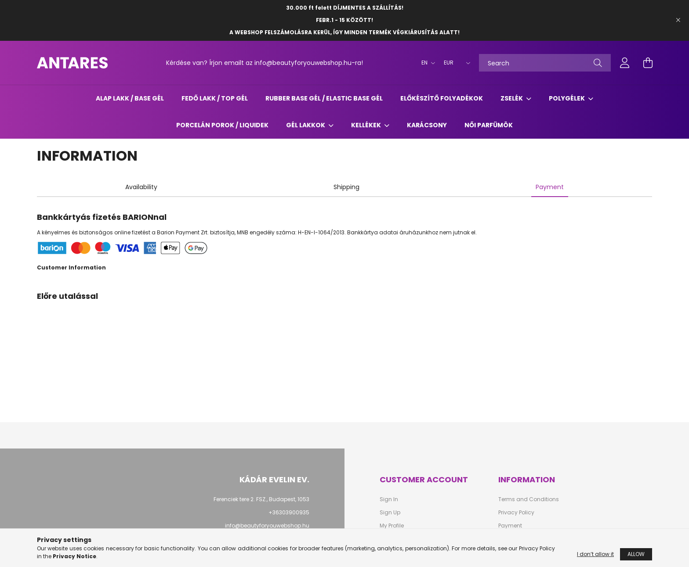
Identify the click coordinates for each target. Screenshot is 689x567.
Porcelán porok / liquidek (222, 125)
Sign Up (390, 513)
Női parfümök (488, 125)
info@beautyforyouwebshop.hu (267, 525)
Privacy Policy (516, 513)
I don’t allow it (595, 556)
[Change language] (426, 63)
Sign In (389, 499)
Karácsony (427, 125)
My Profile (392, 526)
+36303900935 (288, 512)
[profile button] (625, 63)
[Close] (678, 20)
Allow (636, 556)
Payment (510, 526)
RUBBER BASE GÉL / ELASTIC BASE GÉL (324, 98)
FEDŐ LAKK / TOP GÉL (214, 98)
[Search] (545, 63)
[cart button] (647, 63)
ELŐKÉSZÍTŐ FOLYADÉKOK (441, 98)
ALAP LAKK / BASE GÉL (130, 98)
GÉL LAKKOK (306, 125)
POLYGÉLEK (567, 98)
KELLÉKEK (366, 125)
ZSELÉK (512, 98)
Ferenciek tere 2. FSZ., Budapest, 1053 (261, 499)
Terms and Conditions (528, 499)
